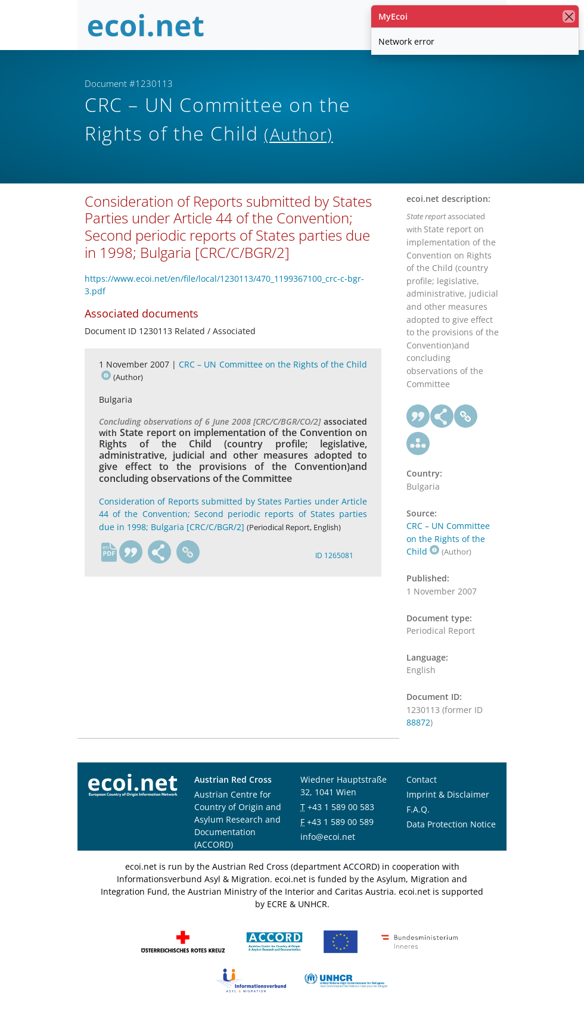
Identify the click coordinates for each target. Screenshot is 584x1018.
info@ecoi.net (327, 836)
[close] (569, 16)
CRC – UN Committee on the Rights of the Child (448, 538)
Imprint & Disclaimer (447, 794)
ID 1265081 (334, 555)
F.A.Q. (418, 809)
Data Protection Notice (451, 824)
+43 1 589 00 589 (340, 821)
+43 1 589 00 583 (340, 806)
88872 (418, 722)
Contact (421, 779)
